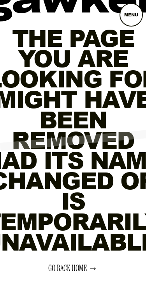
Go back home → (73, 268)
